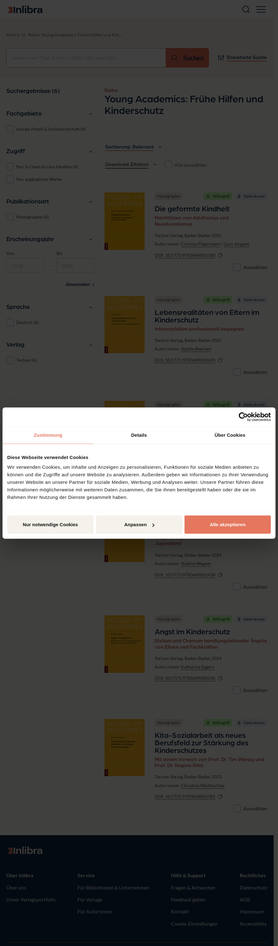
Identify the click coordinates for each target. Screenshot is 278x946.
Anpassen (139, 524)
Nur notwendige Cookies (50, 524)
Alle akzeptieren (227, 524)
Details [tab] (139, 434)
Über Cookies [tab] (230, 434)
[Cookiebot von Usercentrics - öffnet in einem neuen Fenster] (243, 416)
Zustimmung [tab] (48, 434)
